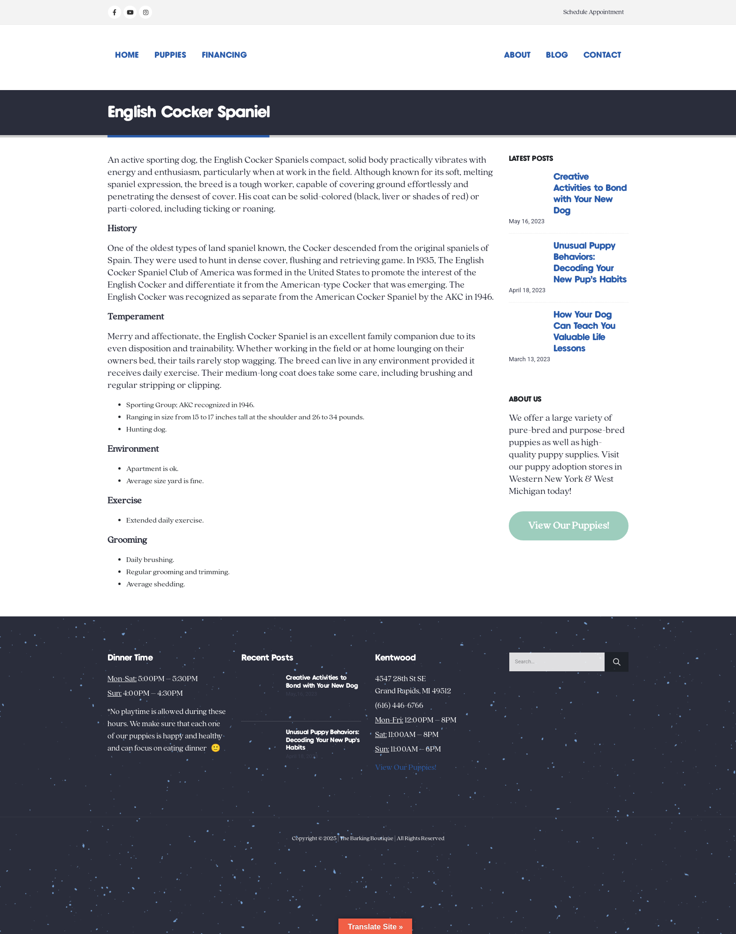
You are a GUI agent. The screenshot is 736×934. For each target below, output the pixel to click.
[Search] (617, 662)
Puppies (170, 55)
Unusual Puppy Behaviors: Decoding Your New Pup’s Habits (323, 740)
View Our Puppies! (568, 525)
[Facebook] (114, 12)
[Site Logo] (368, 57)
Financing (224, 55)
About (517, 55)
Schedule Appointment (593, 12)
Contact (602, 55)
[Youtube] (130, 12)
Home (127, 55)
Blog (557, 55)
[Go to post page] (529, 190)
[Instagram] (145, 12)
